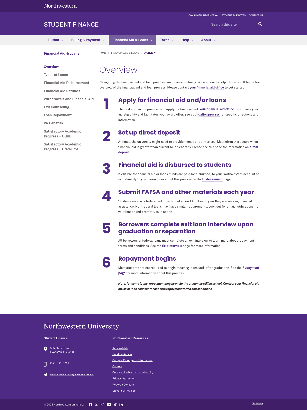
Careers (117, 366)
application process (205, 114)
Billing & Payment (88, 40)
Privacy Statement (123, 378)
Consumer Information (204, 15)
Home (103, 53)
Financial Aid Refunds (62, 91)
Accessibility (120, 348)
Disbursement (212, 179)
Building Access (122, 354)
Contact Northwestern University (132, 372)
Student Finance (71, 25)
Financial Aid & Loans (132, 40)
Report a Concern (123, 384)
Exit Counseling (56, 107)
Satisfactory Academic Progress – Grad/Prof (62, 147)
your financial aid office (207, 87)
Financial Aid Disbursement (66, 83)
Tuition (55, 40)
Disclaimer (257, 404)
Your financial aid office (217, 109)
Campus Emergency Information (132, 360)
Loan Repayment (58, 115)
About (208, 40)
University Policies (123, 390)
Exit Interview (172, 245)
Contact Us (256, 15)
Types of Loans (56, 75)
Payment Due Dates (234, 15)
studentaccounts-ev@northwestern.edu (72, 375)
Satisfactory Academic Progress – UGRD (62, 134)
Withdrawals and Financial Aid (69, 99)
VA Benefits (53, 123)
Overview (51, 67)
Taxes (167, 40)
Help (187, 40)
